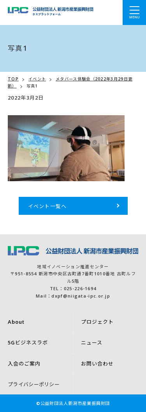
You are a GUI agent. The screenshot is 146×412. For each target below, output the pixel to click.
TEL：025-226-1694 (73, 288)
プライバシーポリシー (34, 384)
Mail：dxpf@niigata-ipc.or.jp (73, 296)
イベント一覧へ (47, 206)
